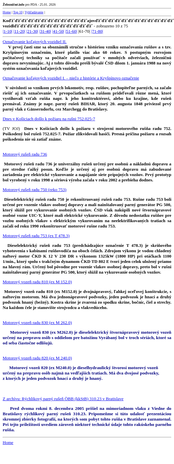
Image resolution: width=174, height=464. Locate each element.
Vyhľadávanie (34, 12)
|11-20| (19, 31)
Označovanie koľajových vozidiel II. (35, 41)
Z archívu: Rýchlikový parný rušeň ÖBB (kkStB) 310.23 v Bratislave (63, 398)
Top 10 (17, 12)
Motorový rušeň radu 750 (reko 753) (34, 189)
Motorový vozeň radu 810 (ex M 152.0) (37, 281)
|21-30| (32, 31)
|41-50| (58, 31)
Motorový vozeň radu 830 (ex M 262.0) (37, 322)
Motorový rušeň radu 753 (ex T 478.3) (36, 235)
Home (7, 12)
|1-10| (7, 31)
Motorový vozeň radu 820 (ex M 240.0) (37, 357)
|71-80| (97, 31)
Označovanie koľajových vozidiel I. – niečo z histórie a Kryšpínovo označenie (71, 78)
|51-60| (71, 31)
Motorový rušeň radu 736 (25, 154)
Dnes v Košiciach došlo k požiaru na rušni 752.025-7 (49, 118)
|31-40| (45, 31)
